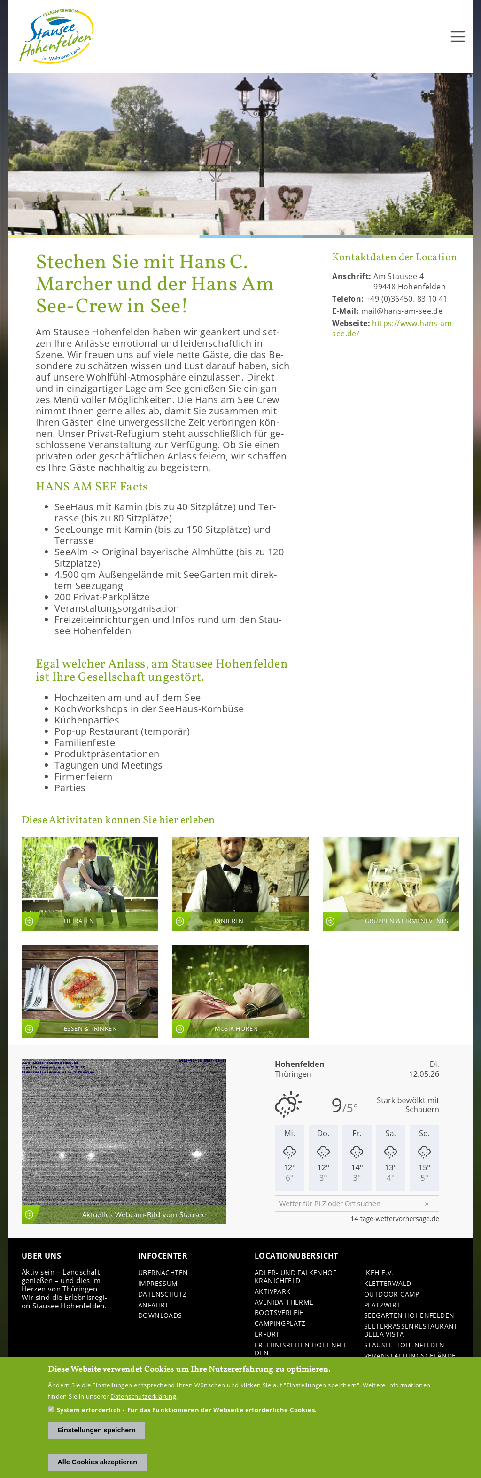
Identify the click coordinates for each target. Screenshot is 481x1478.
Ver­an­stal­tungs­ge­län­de (410, 1356)
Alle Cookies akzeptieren (97, 1462)
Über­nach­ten (163, 1273)
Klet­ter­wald (387, 1284)
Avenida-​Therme (284, 1303)
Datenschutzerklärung (143, 1396)
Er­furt (267, 1334)
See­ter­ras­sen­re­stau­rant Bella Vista (411, 1330)
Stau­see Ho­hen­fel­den (404, 1345)
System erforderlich (89, 1410)
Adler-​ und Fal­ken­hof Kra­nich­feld (295, 1277)
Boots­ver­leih (279, 1313)
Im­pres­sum (158, 1284)
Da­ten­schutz (162, 1295)
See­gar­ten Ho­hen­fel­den (409, 1316)
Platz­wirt (382, 1305)
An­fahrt (153, 1305)
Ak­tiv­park (273, 1292)
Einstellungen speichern (96, 1430)
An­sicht (90, 884)
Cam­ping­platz (280, 1324)
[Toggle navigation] (458, 37)
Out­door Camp (391, 1295)
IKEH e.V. (379, 1273)
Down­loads (160, 1316)
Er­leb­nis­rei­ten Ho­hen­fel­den (302, 1349)
